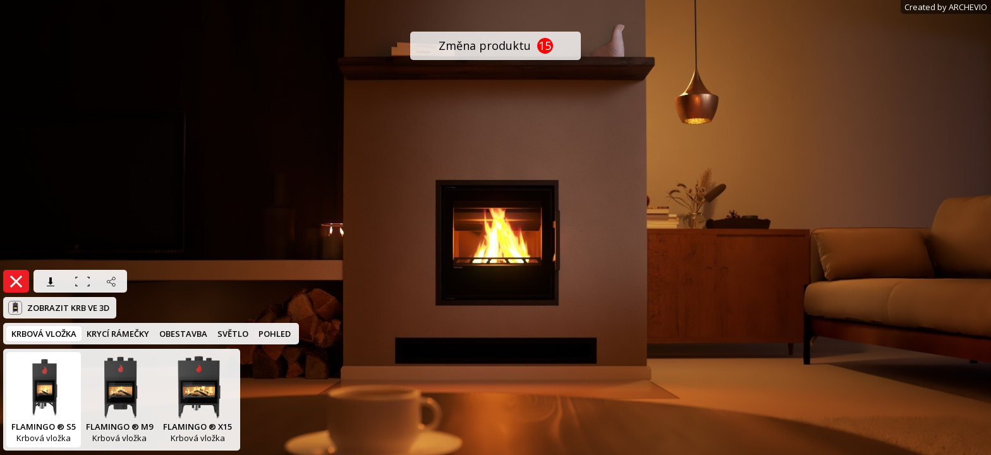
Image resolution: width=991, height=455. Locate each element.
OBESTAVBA (183, 333)
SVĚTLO (232, 333)
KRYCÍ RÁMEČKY (118, 333)
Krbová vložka (43, 400)
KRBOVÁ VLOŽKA (43, 333)
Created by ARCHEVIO (945, 7)
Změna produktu (496, 46)
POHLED (274, 333)
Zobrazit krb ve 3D (58, 307)
